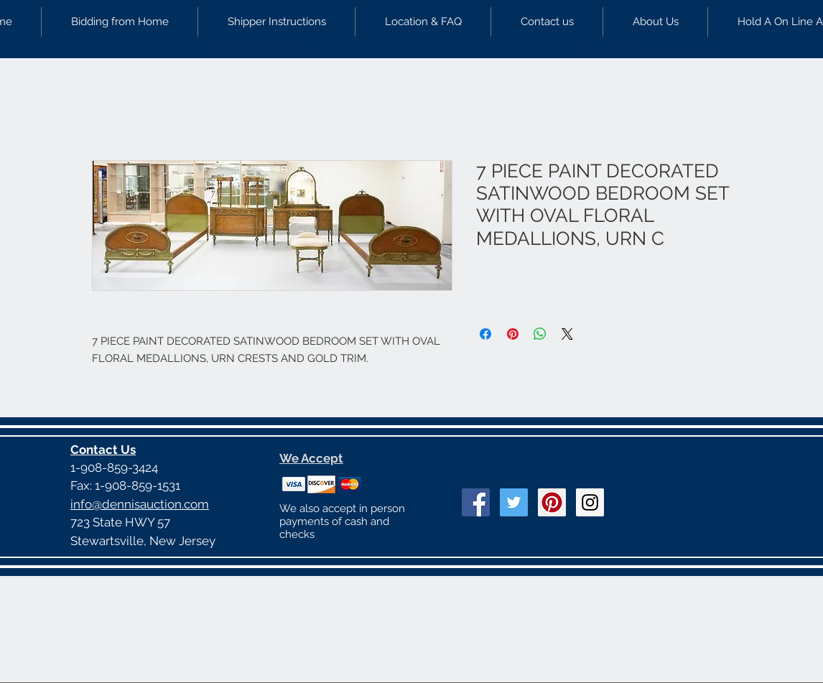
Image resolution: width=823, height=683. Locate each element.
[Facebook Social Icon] (476, 502)
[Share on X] (567, 334)
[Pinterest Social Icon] (552, 502)
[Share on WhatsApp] (540, 334)
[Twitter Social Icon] (514, 502)
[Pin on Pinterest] (512, 334)
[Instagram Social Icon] (590, 502)
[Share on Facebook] (485, 334)
